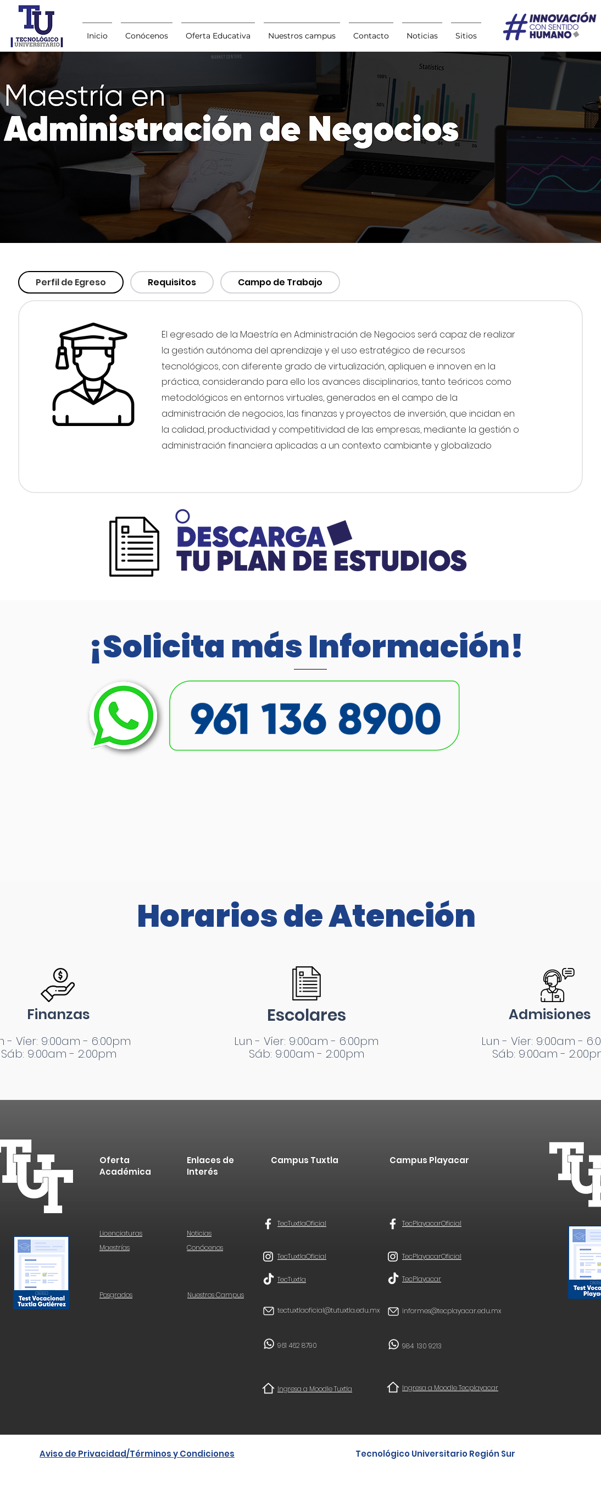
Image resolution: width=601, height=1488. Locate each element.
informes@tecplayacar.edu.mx (451, 1310)
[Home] (268, 1388)
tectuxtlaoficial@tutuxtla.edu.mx (328, 1310)
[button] (466, 31)
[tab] (71, 282)
